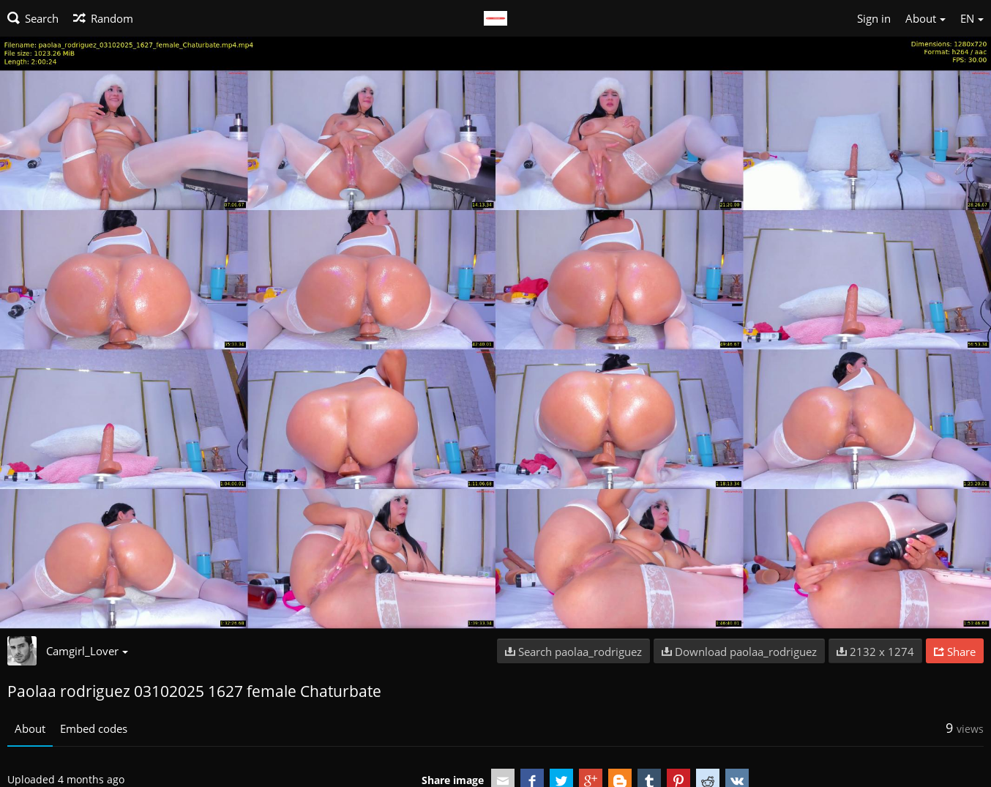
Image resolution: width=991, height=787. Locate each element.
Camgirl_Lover (87, 651)
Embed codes (93, 728)
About (30, 728)
